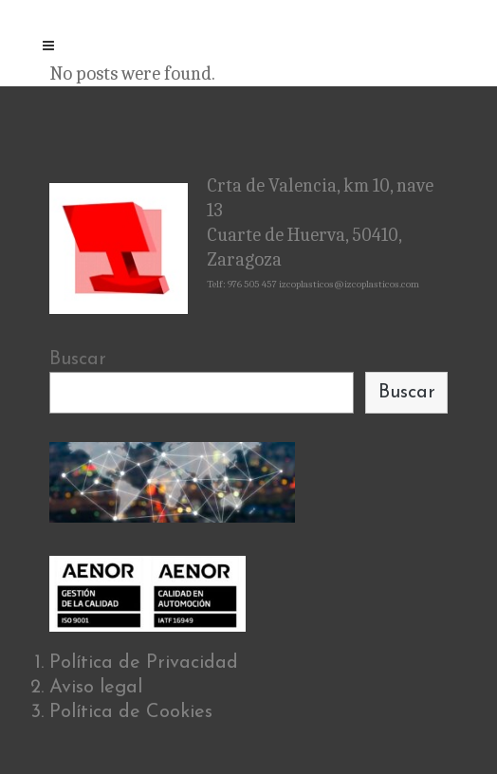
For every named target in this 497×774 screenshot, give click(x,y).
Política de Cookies (130, 712)
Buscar (77, 359)
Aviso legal (95, 687)
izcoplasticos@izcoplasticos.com (349, 284)
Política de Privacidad (143, 663)
